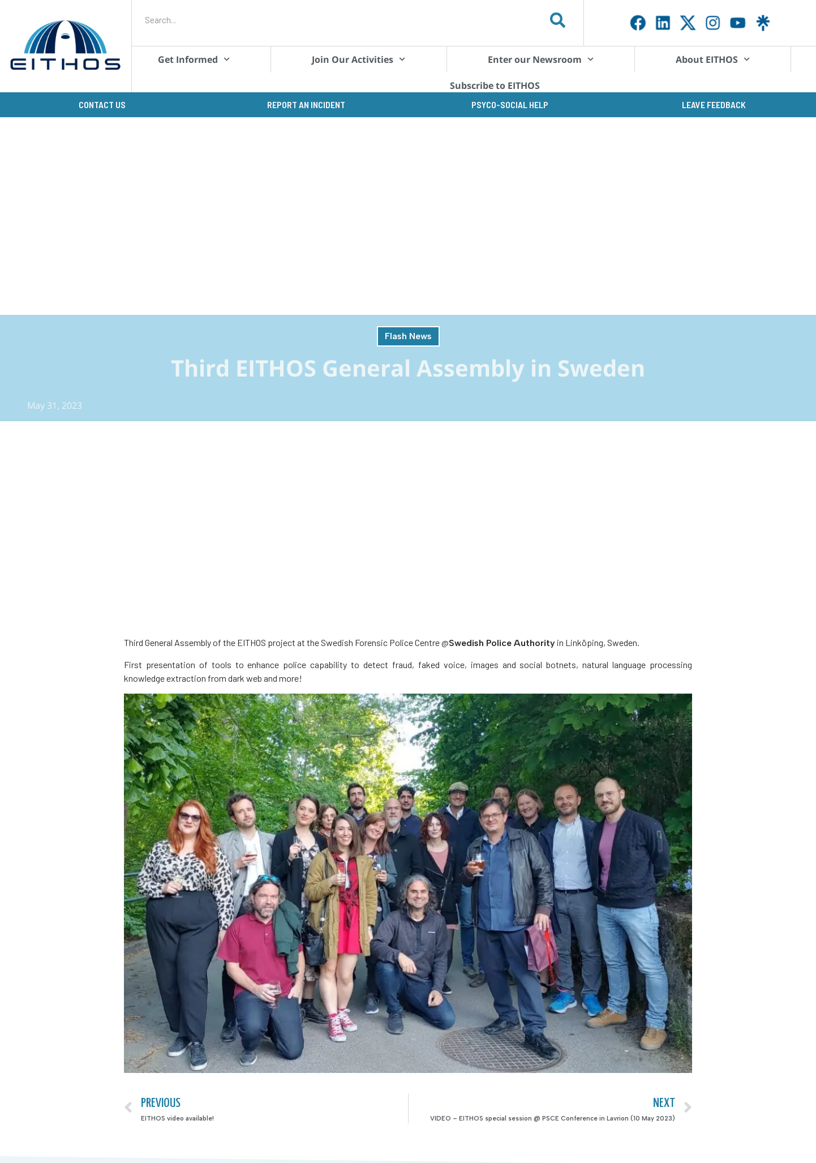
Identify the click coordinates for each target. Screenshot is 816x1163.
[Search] (558, 20)
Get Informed (194, 59)
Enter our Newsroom (541, 59)
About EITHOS (713, 59)
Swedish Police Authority (502, 643)
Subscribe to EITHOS (495, 85)
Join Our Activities (358, 59)
